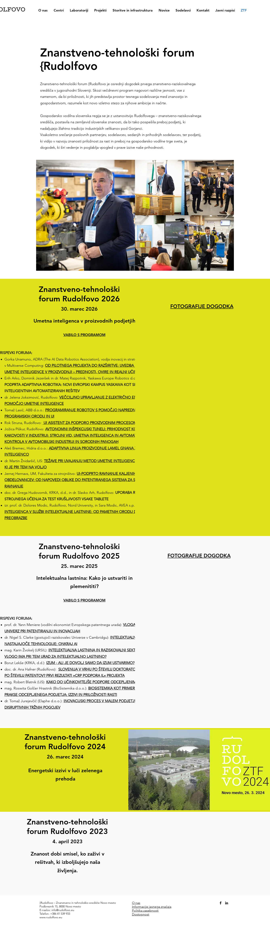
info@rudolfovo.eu (62, 910)
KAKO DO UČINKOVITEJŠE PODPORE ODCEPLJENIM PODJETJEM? (103, 682)
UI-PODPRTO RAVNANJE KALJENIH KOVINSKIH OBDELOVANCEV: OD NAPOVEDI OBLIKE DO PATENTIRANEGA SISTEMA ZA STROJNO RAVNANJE (80, 480)
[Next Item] (227, 215)
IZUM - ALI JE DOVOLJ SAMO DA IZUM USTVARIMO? (90, 663)
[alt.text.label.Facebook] (221, 903)
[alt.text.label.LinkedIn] (227, 903)
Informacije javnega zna (149, 907)
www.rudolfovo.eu (51, 917)
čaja (168, 907)
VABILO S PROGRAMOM (84, 600)
